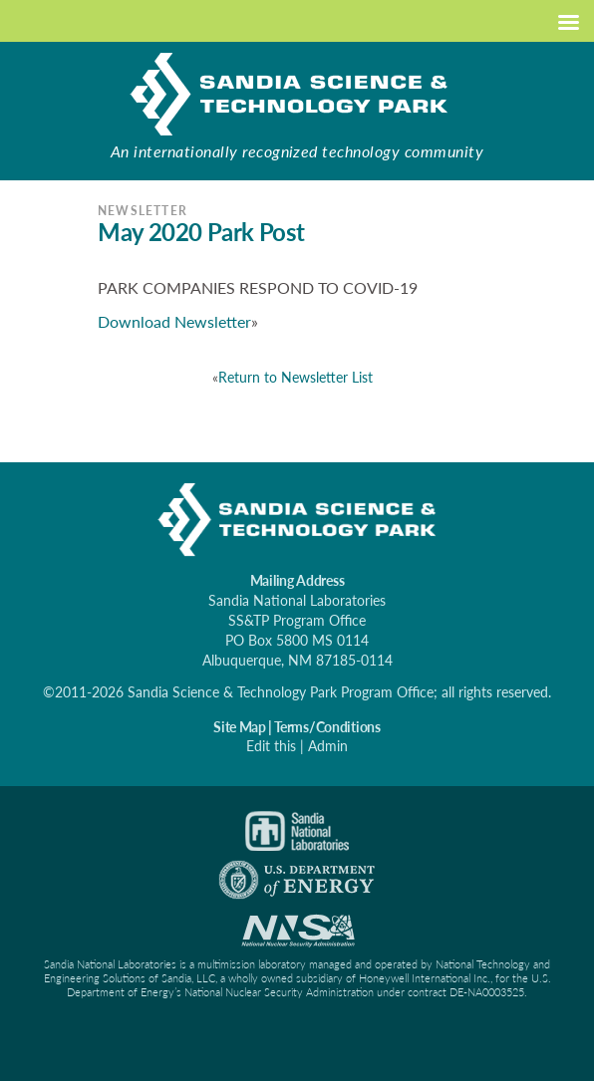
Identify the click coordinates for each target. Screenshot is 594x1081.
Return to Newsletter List (295, 377)
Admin (328, 745)
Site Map (239, 726)
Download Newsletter (174, 321)
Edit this (271, 745)
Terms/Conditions (327, 726)
